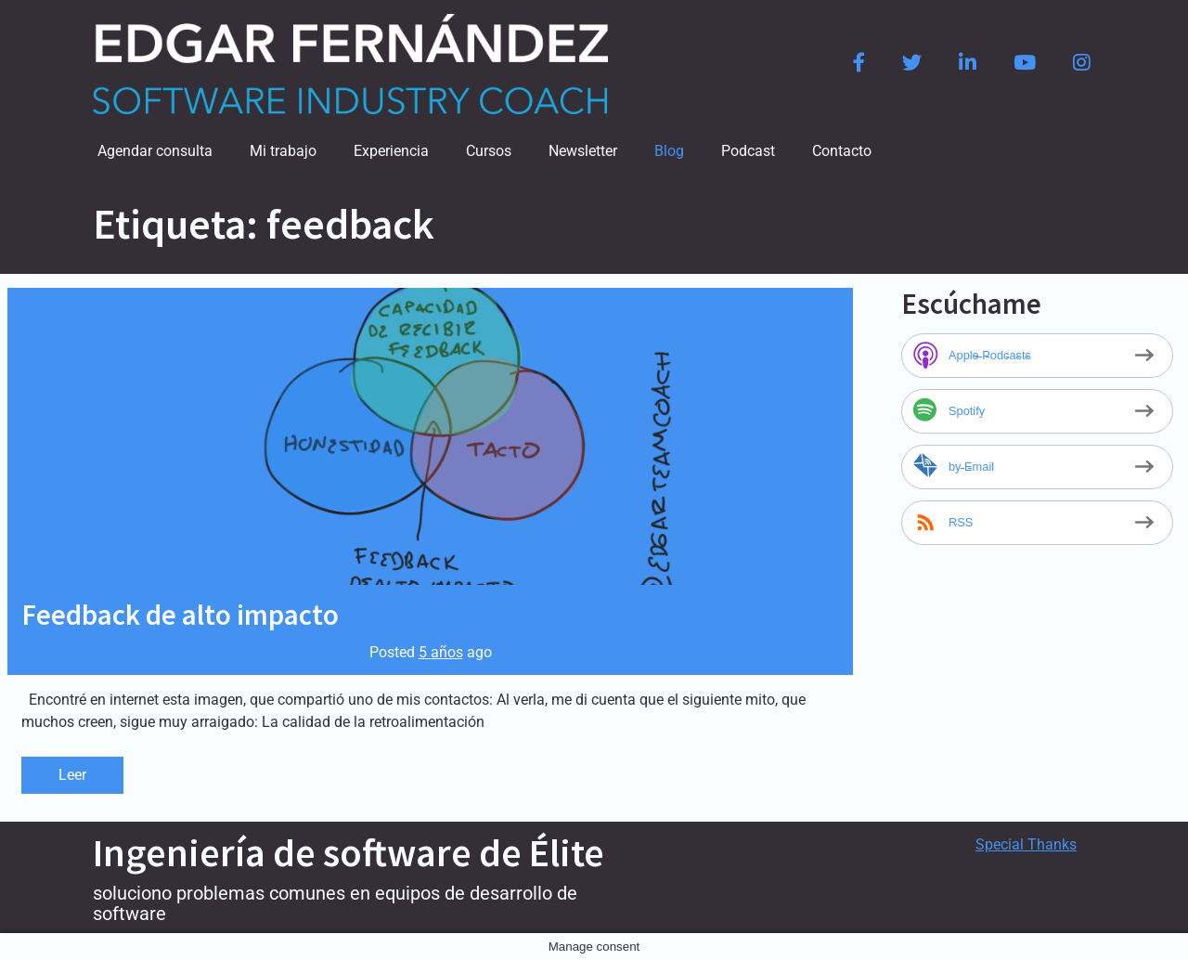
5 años (441, 652)
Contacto (842, 151)
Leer (72, 775)
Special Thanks (1026, 844)
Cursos (488, 151)
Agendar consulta (155, 151)
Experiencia (391, 151)
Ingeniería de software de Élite (348, 852)
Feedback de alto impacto (180, 614)
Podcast (748, 151)
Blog (669, 151)
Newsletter (583, 151)
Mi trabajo (283, 151)
